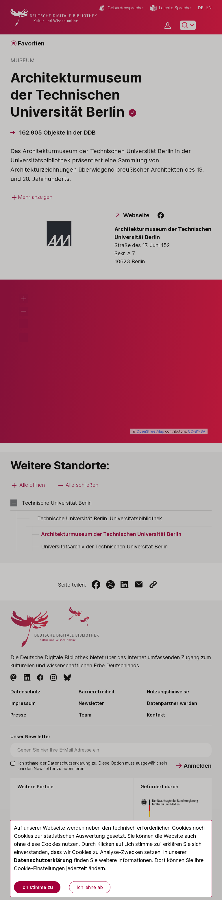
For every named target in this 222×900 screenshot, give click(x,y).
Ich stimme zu (37, 887)
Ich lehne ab (90, 887)
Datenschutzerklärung (43, 860)
